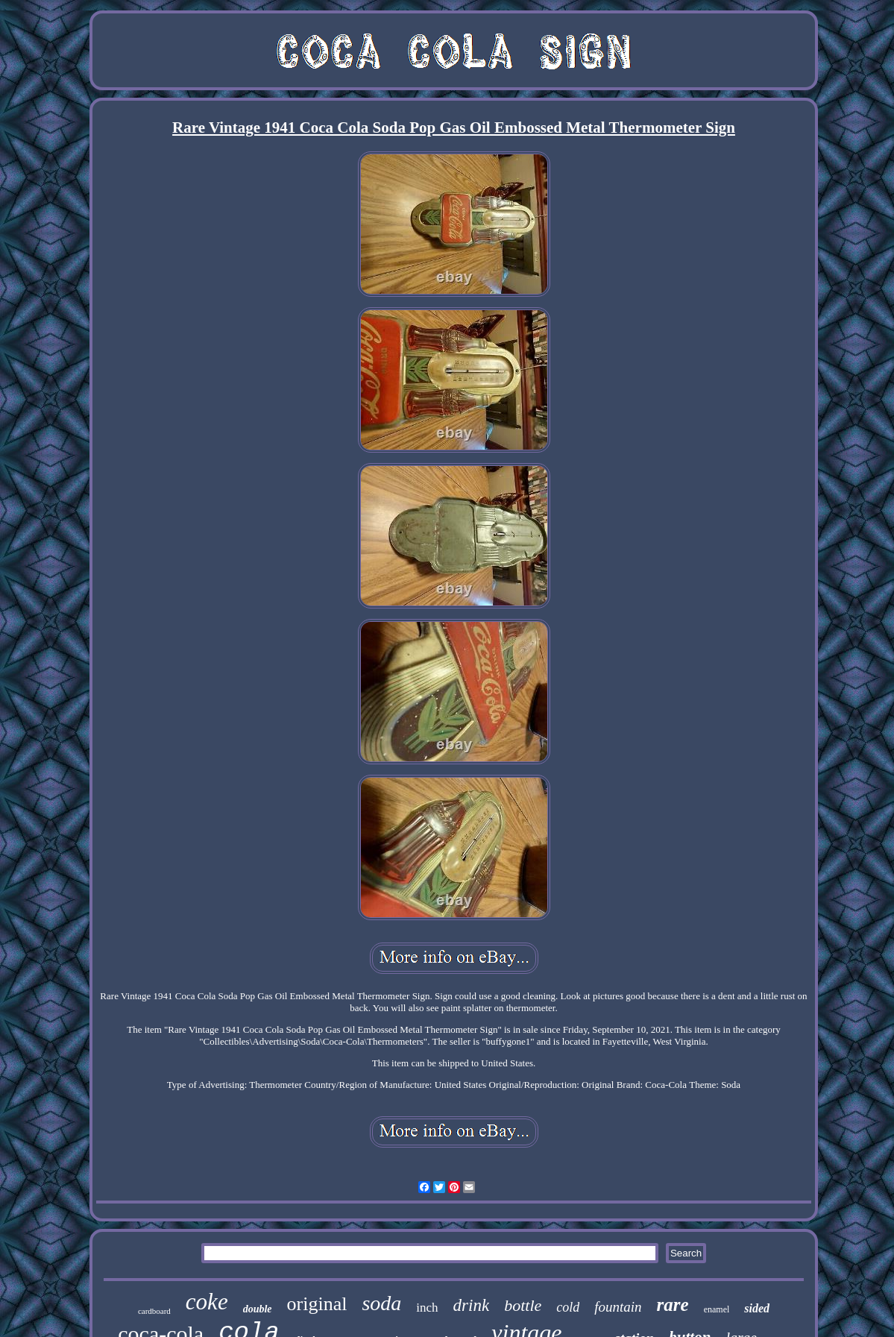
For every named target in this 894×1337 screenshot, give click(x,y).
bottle (522, 1305)
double (257, 1309)
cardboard (154, 1310)
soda (381, 1303)
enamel (717, 1309)
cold (567, 1307)
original (317, 1304)
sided (756, 1308)
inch (427, 1307)
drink (471, 1305)
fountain (617, 1307)
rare (673, 1304)
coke (207, 1302)
